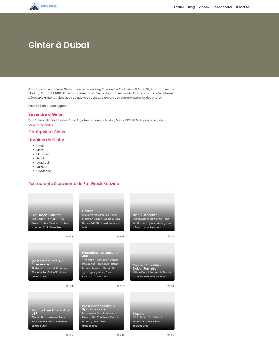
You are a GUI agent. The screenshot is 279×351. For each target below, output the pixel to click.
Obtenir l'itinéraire (40, 125)
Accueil (179, 7)
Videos (204, 7)
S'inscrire (242, 7)
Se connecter (222, 7)
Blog (191, 7)
